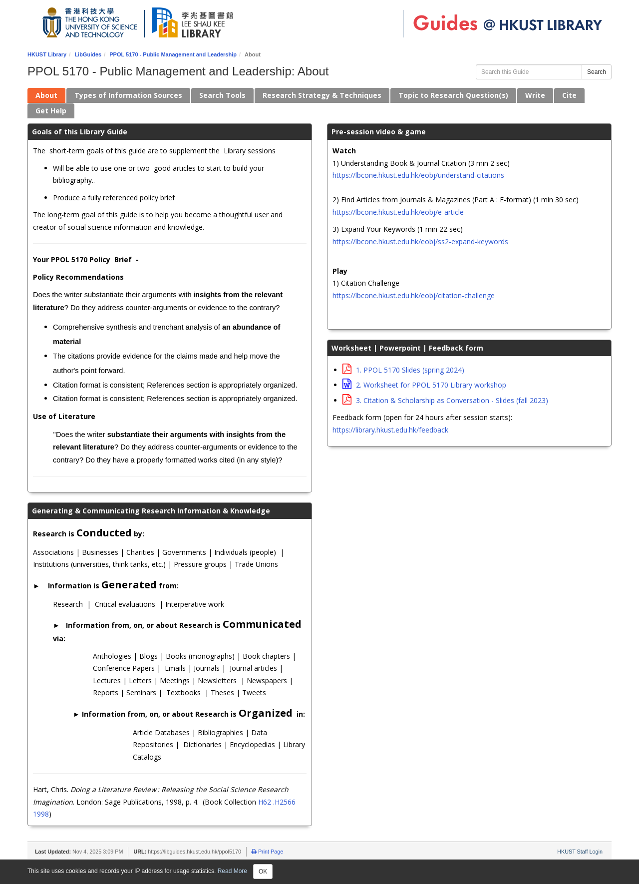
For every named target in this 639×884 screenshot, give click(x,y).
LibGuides (87, 54)
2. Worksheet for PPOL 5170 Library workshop (424, 385)
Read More (232, 871)
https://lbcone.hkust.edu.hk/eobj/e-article (398, 212)
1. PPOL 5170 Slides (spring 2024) (403, 370)
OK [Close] (263, 871)
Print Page (267, 852)
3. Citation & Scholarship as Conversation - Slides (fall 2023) (445, 400)
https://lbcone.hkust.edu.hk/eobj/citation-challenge (413, 295)
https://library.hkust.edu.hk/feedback (390, 430)
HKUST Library (46, 54)
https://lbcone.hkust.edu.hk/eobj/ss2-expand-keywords (420, 241)
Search (596, 71)
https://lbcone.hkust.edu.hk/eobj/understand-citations (418, 175)
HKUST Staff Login (580, 852)
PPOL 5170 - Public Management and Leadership (173, 54)
